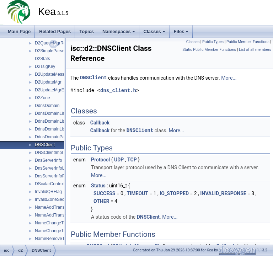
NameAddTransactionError (60, 215)
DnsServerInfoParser (55, 176)
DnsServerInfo (48, 160)
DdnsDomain (47, 105)
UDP (119, 159)
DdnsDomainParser (53, 136)
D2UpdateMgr (48, 82)
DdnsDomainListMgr (54, 113)
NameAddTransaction (55, 207)
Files (181, 31)
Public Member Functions (247, 41)
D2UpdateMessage (53, 74)
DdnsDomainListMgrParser (60, 121)
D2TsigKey (45, 66)
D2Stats (42, 58)
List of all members (255, 49)
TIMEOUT (137, 193)
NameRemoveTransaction (59, 238)
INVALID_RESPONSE (223, 193)
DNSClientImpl (49, 152)
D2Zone (42, 97)
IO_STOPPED (174, 193)
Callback (99, 123)
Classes (154, 31)
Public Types (213, 41)
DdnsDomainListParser (57, 129)
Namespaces (118, 31)
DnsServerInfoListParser (58, 168)
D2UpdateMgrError (53, 89)
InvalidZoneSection (53, 199)
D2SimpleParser (50, 50)
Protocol (100, 159)
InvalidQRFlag (48, 191)
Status (98, 185)
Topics (86, 31)
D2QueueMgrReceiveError (60, 43)
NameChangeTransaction (59, 222)
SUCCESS (104, 193)
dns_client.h (118, 90)
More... (228, 78)
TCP (132, 159)
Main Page (19, 31)
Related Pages (55, 31)
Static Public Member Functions (209, 49)
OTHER (101, 201)
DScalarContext (50, 183)
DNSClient (45, 144)
